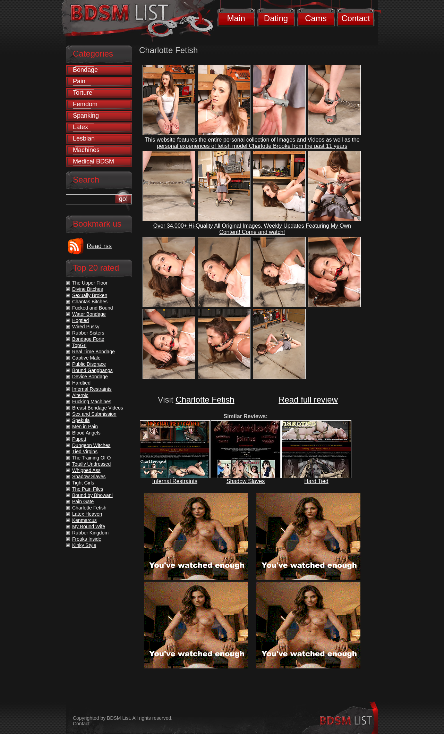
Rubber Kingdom (90, 532)
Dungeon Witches (91, 445)
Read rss (99, 246)
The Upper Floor (90, 283)
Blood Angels (86, 433)
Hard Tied (316, 481)
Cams (316, 18)
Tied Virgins (84, 451)
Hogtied (80, 320)
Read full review (308, 399)
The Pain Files (87, 489)
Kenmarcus (84, 520)
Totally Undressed (91, 464)
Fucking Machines (91, 401)
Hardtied (81, 383)
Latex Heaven (87, 514)
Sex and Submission (94, 414)
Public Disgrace (89, 364)
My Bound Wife (88, 526)
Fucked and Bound (92, 308)
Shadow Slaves (246, 481)
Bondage (85, 69)
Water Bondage (89, 314)
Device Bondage (90, 376)
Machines (86, 149)
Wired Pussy (86, 326)
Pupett (79, 439)
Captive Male (86, 358)
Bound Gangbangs (92, 370)
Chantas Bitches (90, 301)
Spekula (81, 420)
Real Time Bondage (93, 351)
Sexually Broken (89, 295)
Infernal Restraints (174, 481)
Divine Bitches (87, 289)
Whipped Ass (86, 470)
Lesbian (84, 138)
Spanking (86, 115)
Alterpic (80, 395)
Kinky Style (84, 545)
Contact (355, 18)
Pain (79, 81)
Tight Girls (83, 483)
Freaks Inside (86, 539)
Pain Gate (83, 501)
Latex (80, 127)
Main (236, 18)
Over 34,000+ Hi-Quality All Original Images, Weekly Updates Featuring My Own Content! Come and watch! (252, 229)
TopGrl (79, 345)
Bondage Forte (88, 339)
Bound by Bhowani (92, 495)
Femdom (85, 104)
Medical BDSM (93, 161)
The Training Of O (91, 458)
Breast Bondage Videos (97, 408)
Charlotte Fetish (205, 399)
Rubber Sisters (88, 333)
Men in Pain (85, 426)
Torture (82, 92)
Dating (276, 18)
